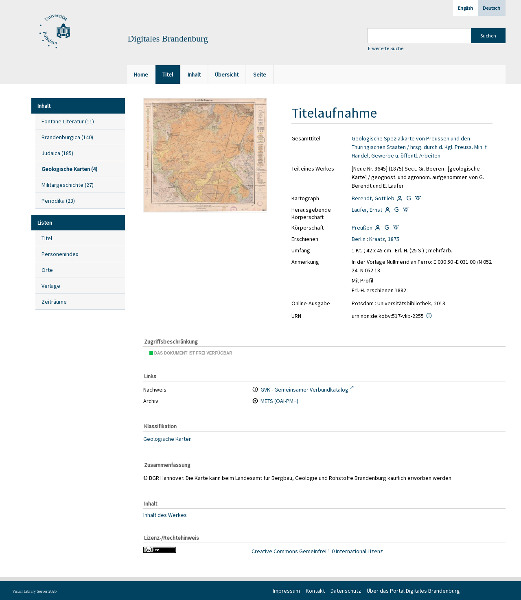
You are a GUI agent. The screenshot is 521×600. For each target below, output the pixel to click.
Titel (47, 238)
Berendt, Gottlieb (373, 198)
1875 (393, 239)
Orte (47, 270)
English (465, 8)
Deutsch (491, 8)
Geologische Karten (167, 438)
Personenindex (60, 254)
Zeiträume (54, 301)
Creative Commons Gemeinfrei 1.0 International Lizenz (317, 551)
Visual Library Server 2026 (34, 591)
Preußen (362, 227)
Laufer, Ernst (367, 209)
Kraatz (377, 239)
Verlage (51, 285)
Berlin (359, 239)
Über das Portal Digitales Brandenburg (413, 590)
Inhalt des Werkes (165, 514)
